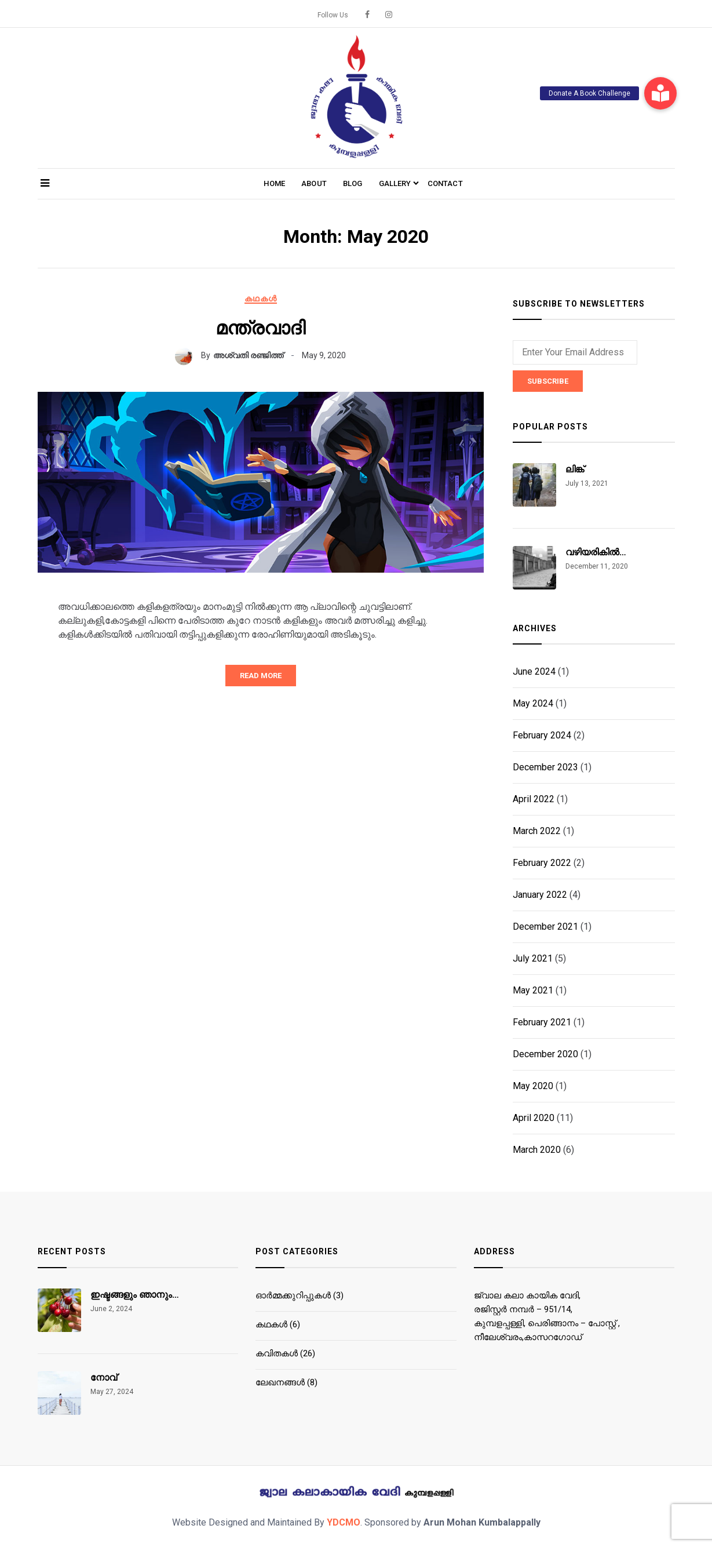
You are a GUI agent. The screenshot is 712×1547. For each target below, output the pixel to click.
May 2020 (533, 1085)
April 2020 (533, 1117)
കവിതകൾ (276, 1353)
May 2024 (533, 703)
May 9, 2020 (324, 355)
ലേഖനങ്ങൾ (280, 1382)
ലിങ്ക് (574, 469)
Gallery (395, 183)
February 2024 (542, 735)
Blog (353, 183)
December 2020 (545, 1054)
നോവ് (103, 1377)
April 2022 (533, 799)
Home (274, 183)
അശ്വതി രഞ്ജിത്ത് (248, 355)
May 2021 (533, 990)
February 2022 (542, 862)
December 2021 (545, 926)
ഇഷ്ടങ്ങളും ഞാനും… (134, 1294)
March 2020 (537, 1149)
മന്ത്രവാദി (260, 328)
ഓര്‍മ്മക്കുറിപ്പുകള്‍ (293, 1295)
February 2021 (542, 1022)
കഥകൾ (260, 298)
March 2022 (537, 830)
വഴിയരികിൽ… (595, 552)
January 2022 (540, 894)
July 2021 (533, 958)
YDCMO (343, 1522)
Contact (445, 183)
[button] (660, 93)
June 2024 (534, 671)
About (314, 183)
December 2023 (545, 767)
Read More (261, 675)
